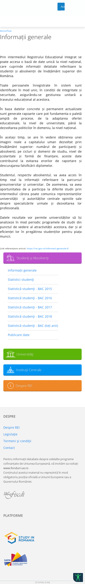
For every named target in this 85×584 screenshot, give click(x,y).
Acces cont (63, 7)
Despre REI (24, 385)
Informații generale (22, 270)
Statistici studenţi (21, 279)
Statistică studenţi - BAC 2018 (30, 316)
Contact (9, 448)
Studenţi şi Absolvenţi (33, 258)
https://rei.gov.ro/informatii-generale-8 (47, 248)
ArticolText (6, 30)
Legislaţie (10, 434)
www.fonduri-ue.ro (15, 468)
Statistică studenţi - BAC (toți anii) (33, 325)
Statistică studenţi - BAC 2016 (30, 298)
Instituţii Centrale (28, 370)
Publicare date (19, 335)
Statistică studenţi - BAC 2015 (30, 289)
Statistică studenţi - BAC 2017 (30, 307)
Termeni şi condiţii (17, 441)
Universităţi (25, 354)
